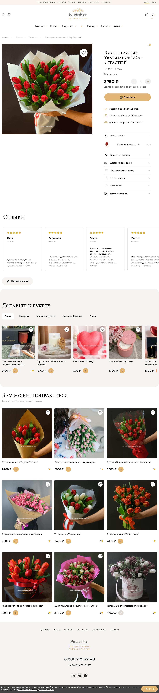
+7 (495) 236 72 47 (79, 665)
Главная (5, 38)
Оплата (72, 2)
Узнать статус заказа (46, 2)
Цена (104, 26)
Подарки (67, 26)
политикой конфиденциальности (36, 689)
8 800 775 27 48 (79, 659)
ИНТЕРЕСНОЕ (82, 630)
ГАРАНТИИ (68, 630)
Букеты (39, 26)
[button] (4, 14)
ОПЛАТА (56, 630)
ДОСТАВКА (45, 630)
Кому (116, 26)
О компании (93, 2)
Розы (53, 26)
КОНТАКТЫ (114, 630)
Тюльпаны (33, 38)
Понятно (149, 688)
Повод (91, 26)
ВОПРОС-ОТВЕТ (99, 630)
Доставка (62, 2)
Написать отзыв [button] (17, 281)
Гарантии (82, 2)
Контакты (106, 2)
